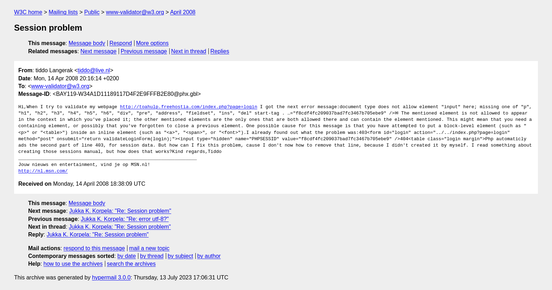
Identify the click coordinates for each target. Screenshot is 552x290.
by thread (152, 256)
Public (92, 12)
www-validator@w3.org (135, 12)
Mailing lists (63, 12)
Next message (99, 51)
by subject (180, 256)
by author (209, 256)
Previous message (144, 51)
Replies (220, 51)
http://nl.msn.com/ (43, 171)
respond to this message (94, 248)
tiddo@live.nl (94, 70)
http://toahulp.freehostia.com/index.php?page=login (188, 107)
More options (152, 43)
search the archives (131, 264)
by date (126, 256)
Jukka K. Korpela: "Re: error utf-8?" (125, 219)
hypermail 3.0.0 (111, 277)
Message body (87, 43)
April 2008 (182, 12)
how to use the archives (73, 264)
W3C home (28, 12)
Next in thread (188, 51)
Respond (120, 43)
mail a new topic (149, 248)
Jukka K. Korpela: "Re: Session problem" (120, 211)
